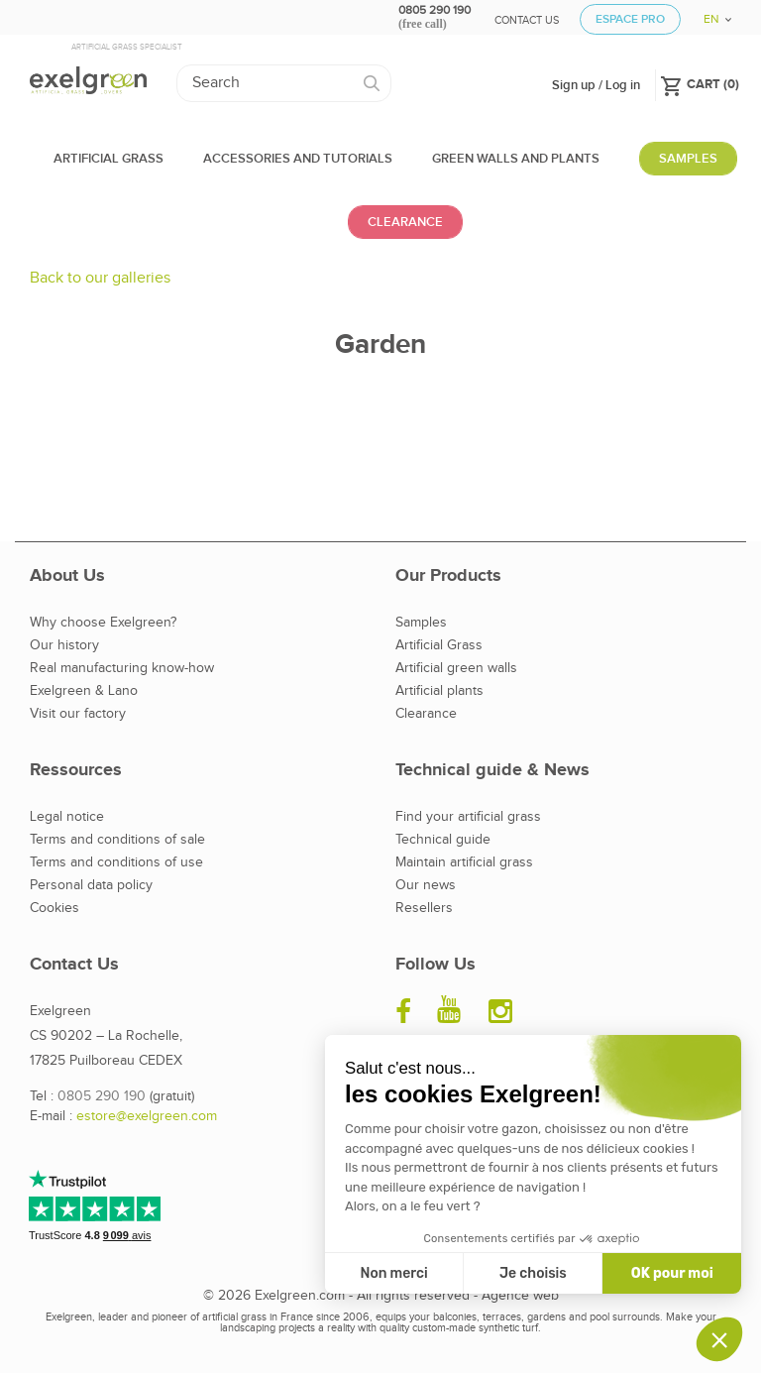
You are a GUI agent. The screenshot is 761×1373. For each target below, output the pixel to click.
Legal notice (67, 817)
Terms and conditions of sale (117, 840)
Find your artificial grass (468, 817)
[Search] (284, 83)
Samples (421, 622)
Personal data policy (91, 885)
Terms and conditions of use (116, 862)
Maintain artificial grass (464, 862)
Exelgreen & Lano (84, 691)
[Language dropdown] (710, 12)
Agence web (520, 1296)
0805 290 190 (101, 1096)
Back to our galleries (100, 278)
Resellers (424, 908)
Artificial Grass (439, 645)
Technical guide (442, 840)
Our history (64, 645)
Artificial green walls (456, 668)
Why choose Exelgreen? (103, 622)
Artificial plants (439, 691)
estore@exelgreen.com (146, 1116)
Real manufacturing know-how (122, 668)
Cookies (54, 908)
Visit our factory (78, 714)
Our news (425, 885)
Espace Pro (630, 19)
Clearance (426, 714)
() (699, 83)
